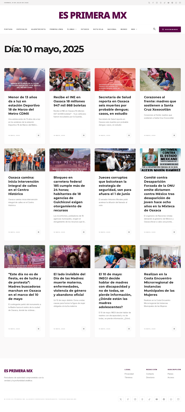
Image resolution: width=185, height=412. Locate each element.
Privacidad (129, 374)
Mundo (124, 29)
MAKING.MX (71, 399)
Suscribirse (170, 29)
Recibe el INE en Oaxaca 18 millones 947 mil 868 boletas (70, 101)
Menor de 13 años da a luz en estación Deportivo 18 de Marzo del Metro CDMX (24, 105)
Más (134, 29)
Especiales (22, 29)
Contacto (150, 374)
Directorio (150, 377)
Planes (170, 374)
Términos (128, 377)
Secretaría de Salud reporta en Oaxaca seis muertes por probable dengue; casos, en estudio (115, 105)
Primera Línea (56, 29)
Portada (8, 29)
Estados (85, 29)
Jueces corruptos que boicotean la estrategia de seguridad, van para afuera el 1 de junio (115, 186)
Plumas (72, 29)
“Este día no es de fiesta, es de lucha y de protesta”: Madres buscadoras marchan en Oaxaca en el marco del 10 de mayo (24, 286)
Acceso (171, 377)
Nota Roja (98, 29)
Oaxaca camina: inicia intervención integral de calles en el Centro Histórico (23, 186)
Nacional (112, 29)
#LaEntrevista (38, 29)
